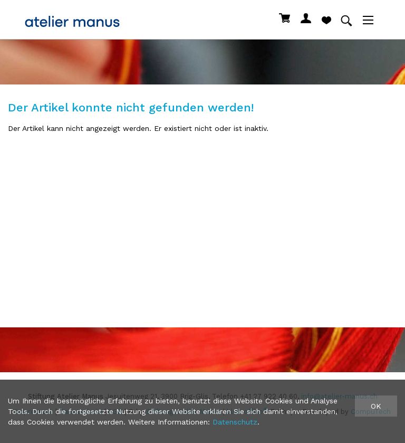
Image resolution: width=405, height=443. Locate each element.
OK (376, 406)
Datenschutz (235, 422)
